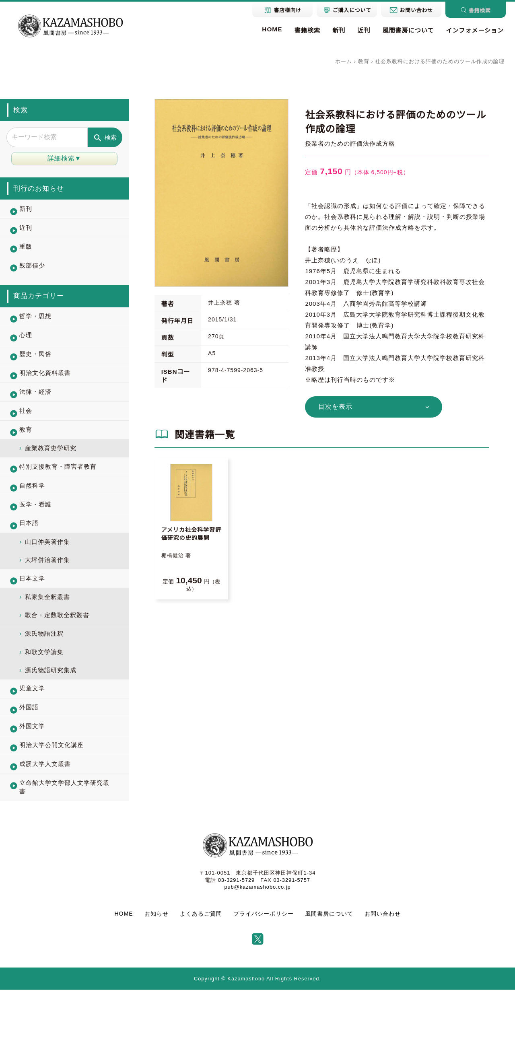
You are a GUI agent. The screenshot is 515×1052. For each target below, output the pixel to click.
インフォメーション (474, 30)
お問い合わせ (383, 976)
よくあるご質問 (201, 976)
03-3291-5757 (292, 942)
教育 (363, 61)
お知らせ (156, 976)
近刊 (361, 30)
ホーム (343, 61)
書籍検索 (303, 30)
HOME (268, 29)
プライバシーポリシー (263, 976)
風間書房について (406, 30)
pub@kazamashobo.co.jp (257, 949)
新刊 (335, 30)
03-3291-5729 (236, 942)
